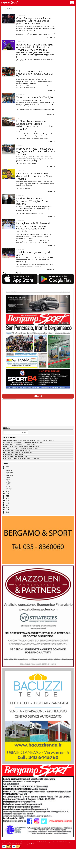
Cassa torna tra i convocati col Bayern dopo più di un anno (16, 450)
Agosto (8, 477)
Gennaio (8, 490)
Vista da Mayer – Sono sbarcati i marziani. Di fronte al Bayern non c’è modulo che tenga (23, 442)
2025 (7, 468)
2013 (7, 511)
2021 (7, 497)
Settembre (9, 476)
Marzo (8, 486)
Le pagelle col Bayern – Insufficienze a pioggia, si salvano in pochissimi (19, 444)
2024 (7, 491)
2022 (7, 495)
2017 (7, 504)
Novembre (9, 472)
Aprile (8, 484)
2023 (7, 493)
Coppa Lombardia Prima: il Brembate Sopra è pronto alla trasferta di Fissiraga (20, 448)
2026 (7, 467)
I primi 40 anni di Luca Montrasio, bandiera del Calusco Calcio (17, 452)
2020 (7, 499)
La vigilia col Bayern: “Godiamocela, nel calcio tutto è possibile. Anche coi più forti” (22, 458)
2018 (7, 502)
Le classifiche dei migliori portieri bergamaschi (13, 454)
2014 (7, 509)
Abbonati (38, 396)
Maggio (8, 483)
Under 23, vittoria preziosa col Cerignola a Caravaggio (15, 456)
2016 (7, 506)
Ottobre (8, 474)
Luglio (8, 479)
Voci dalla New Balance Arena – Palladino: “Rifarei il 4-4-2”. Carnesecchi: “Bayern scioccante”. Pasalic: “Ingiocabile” (29, 440)
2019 (7, 500)
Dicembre (9, 470)
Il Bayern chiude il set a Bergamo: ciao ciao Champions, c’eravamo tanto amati (21, 446)
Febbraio (9, 488)
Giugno (8, 481)
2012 (7, 513)
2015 (7, 507)
